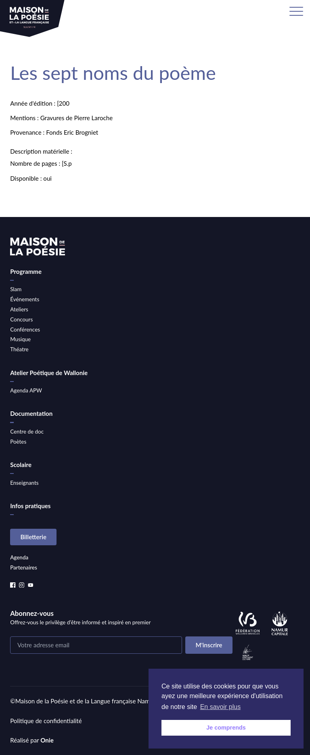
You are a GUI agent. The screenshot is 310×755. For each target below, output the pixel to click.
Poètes (18, 441)
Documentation (31, 413)
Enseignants (24, 483)
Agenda (19, 557)
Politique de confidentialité (46, 720)
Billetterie (33, 536)
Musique (20, 339)
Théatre (19, 349)
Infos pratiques (30, 505)
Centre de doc (27, 431)
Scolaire (20, 464)
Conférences (25, 329)
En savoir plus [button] (220, 706)
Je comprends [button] (226, 727)
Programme (26, 271)
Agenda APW (26, 390)
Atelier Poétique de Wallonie (49, 372)
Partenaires (23, 567)
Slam (15, 289)
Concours (21, 319)
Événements (24, 299)
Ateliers (19, 309)
